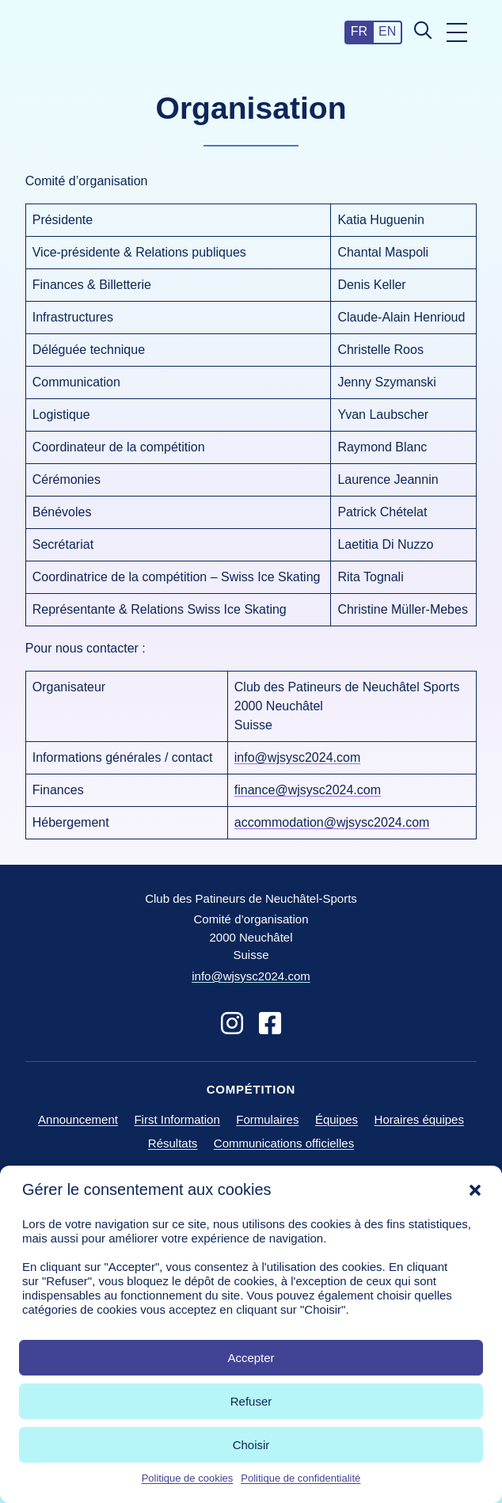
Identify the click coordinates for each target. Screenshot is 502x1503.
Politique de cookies (188, 1478)
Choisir (251, 1445)
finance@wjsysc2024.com (307, 790)
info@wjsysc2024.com (297, 757)
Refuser (251, 1401)
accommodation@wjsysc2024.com (332, 822)
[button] (475, 1190)
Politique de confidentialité (300, 1478)
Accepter (250, 1357)
